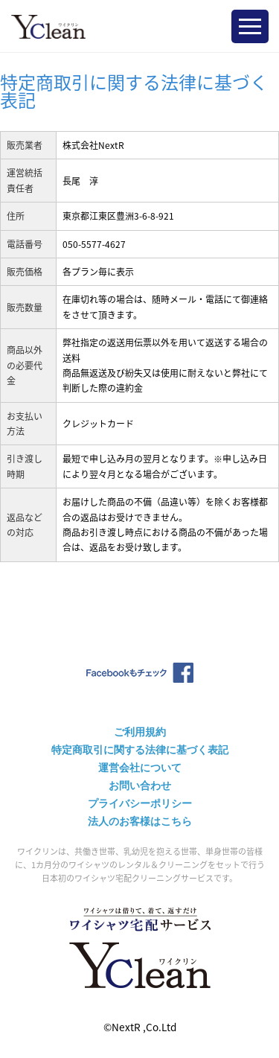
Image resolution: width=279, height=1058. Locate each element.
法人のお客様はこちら (140, 821)
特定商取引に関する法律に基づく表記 (139, 750)
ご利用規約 (140, 732)
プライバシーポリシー (140, 803)
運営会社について (140, 768)
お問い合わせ (140, 785)
